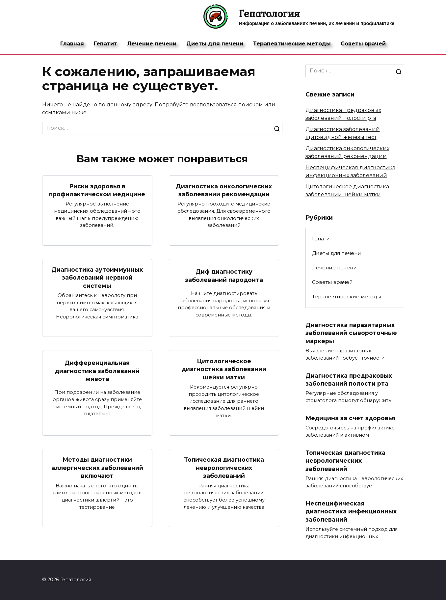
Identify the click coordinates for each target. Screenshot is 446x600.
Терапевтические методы (292, 44)
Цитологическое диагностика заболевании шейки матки (224, 369)
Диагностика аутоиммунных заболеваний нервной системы (97, 277)
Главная (72, 44)
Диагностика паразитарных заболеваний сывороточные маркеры (351, 332)
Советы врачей (363, 44)
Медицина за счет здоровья (350, 418)
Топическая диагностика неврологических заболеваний (224, 467)
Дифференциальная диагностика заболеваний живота (97, 370)
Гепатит (105, 44)
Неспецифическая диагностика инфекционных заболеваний (351, 511)
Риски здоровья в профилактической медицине (97, 190)
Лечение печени (151, 44)
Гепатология (269, 13)
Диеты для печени (214, 44)
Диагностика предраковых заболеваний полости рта (348, 379)
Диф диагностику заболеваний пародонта (224, 275)
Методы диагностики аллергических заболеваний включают (97, 467)
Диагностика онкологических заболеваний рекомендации (224, 190)
